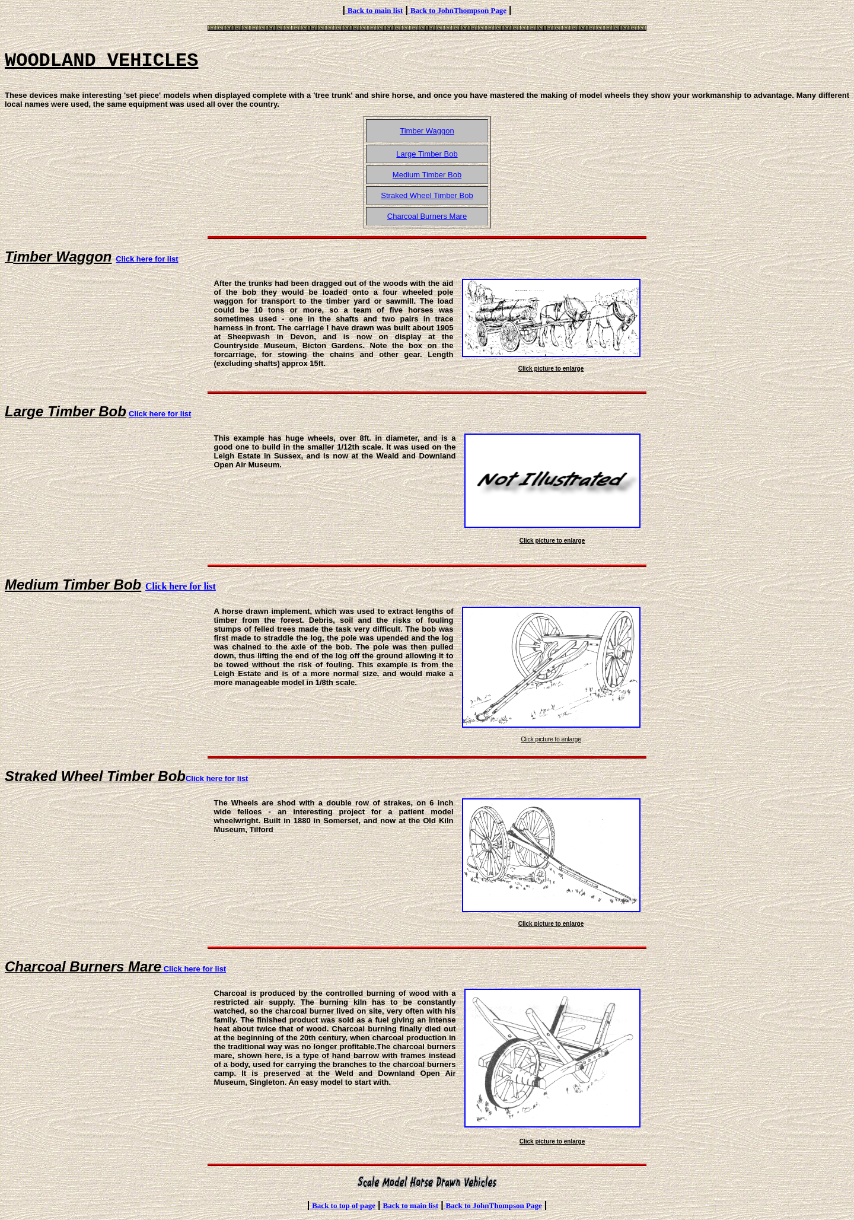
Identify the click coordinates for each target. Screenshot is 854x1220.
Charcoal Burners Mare (427, 216)
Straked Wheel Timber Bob (427, 195)
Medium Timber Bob (427, 174)
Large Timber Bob (426, 153)
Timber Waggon (427, 130)
